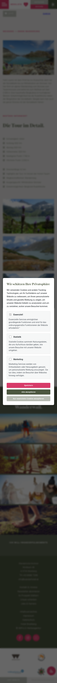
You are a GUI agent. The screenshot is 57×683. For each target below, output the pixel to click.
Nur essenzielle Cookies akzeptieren (28, 399)
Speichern (28, 385)
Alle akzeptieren (29, 392)
